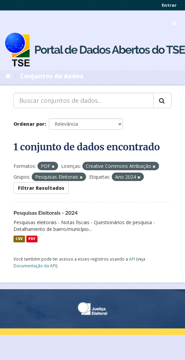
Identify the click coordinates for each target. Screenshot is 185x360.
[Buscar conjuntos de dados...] (84, 100)
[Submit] (162, 100)
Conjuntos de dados (51, 76)
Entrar (169, 5)
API (132, 259)
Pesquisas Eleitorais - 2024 (46, 212)
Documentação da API (35, 265)
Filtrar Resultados (41, 188)
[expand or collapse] (174, 23)
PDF (31, 239)
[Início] (8, 76)
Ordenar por (29, 124)
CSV (19, 239)
